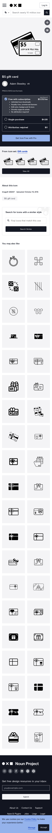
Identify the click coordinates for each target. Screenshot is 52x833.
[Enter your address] (26, 788)
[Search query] (26, 220)
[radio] (26, 105)
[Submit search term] (47, 12)
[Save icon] (47, 22)
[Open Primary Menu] (4, 5)
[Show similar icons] (47, 30)
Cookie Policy (30, 819)
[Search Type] (6, 12)
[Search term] (27, 12)
